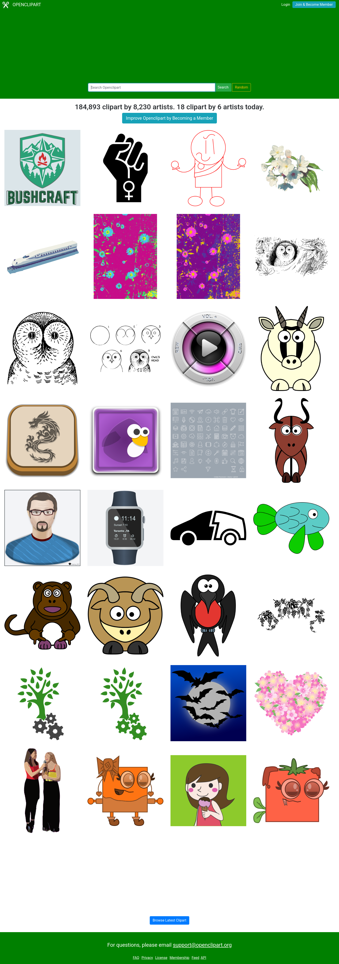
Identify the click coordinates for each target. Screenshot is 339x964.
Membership (179, 958)
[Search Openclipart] (151, 87)
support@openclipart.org (202, 945)
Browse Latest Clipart (169, 920)
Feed (195, 958)
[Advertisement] (169, 46)
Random (241, 87)
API (203, 958)
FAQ (136, 958)
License (161, 958)
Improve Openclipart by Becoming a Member (169, 118)
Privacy (147, 958)
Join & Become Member (314, 4)
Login (285, 4)
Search (223, 87)
